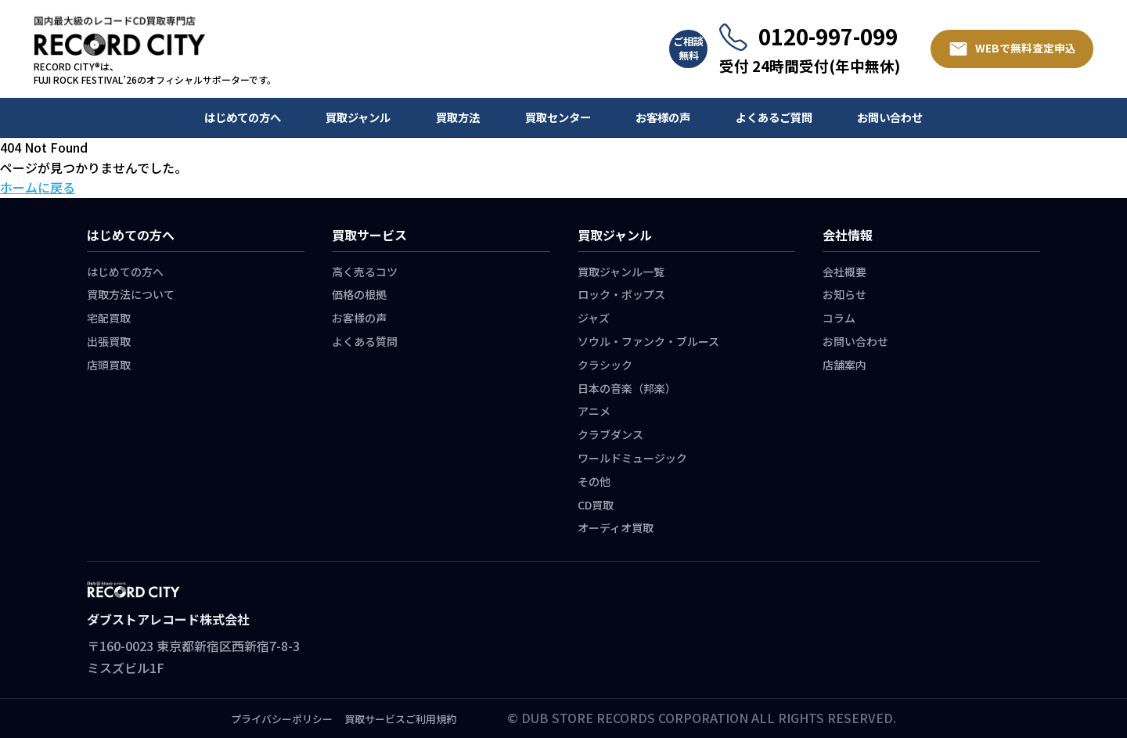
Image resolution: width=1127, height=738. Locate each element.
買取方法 (458, 117)
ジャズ (594, 318)
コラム (839, 318)
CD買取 (596, 505)
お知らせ (844, 294)
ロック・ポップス (621, 294)
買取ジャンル (358, 117)
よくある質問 (365, 341)
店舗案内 (844, 365)
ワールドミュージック (632, 458)
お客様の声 (663, 117)
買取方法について (131, 294)
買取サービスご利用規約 (400, 718)
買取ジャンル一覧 (621, 271)
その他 (594, 481)
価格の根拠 (359, 294)
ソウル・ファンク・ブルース (648, 341)
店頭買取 (109, 365)
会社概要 (844, 271)
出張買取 (109, 341)
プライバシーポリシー (282, 718)
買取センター (558, 117)
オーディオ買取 (616, 527)
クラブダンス (610, 434)
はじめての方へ (242, 117)
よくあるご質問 (774, 117)
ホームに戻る (37, 187)
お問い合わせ (890, 117)
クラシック (605, 365)
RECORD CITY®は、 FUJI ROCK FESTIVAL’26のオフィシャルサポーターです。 (155, 73)
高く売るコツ (365, 271)
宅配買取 (109, 318)
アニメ (594, 411)
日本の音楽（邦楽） (627, 388)
